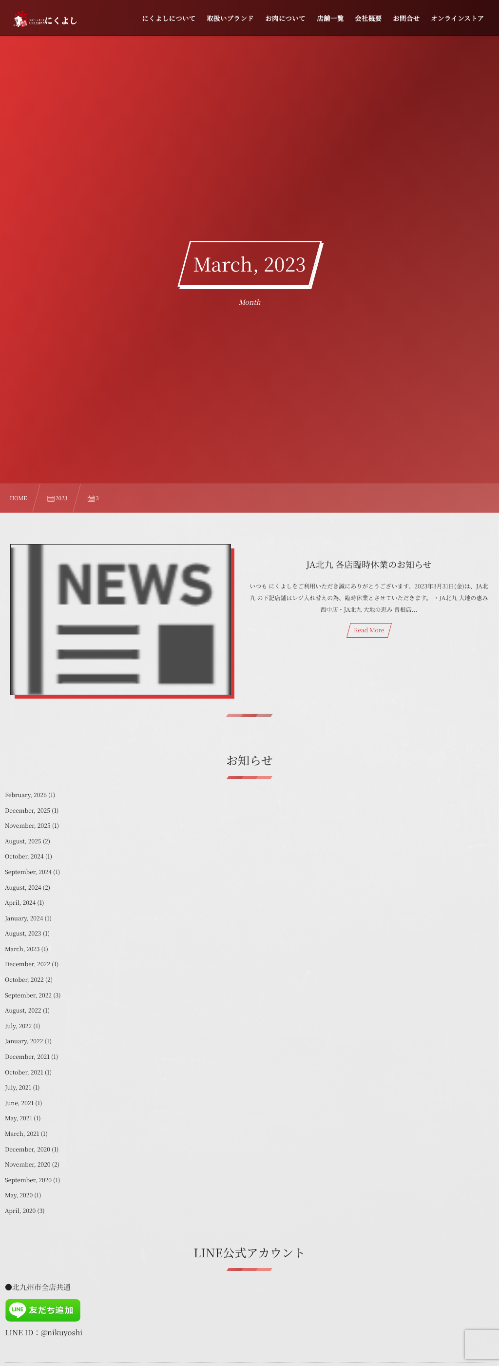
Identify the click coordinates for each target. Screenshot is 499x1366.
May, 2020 (19, 1195)
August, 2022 (23, 1010)
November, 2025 (28, 825)
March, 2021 (22, 1134)
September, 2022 (28, 995)
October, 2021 (24, 1072)
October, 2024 (24, 856)
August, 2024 (23, 887)
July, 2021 (18, 1087)
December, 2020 (27, 1149)
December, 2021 (27, 1057)
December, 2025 (27, 810)
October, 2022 (24, 980)
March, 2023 (22, 949)
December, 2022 (27, 964)
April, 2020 (20, 1211)
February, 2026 (26, 795)
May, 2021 (18, 1118)
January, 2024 (24, 918)
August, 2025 (23, 841)
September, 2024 (28, 872)
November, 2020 (28, 1164)
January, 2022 (24, 1041)
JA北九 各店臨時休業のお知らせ (369, 564)
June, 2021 (19, 1103)
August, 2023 (23, 933)
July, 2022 (18, 1026)
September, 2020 (28, 1180)
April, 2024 (20, 902)
